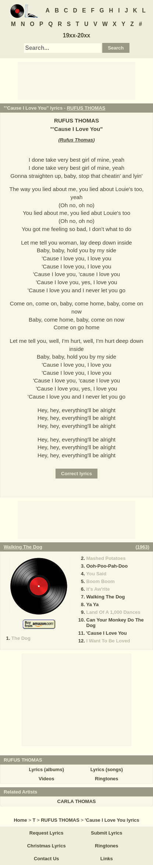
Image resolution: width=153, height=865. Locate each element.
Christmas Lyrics (46, 845)
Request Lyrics (46, 833)
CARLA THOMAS (76, 801)
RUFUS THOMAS (86, 108)
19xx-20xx (76, 35)
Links (106, 858)
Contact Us (46, 858)
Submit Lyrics (106, 833)
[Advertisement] (76, 80)
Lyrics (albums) (46, 769)
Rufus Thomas (76, 140)
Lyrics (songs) (106, 769)
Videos (46, 778)
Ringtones (106, 778)
